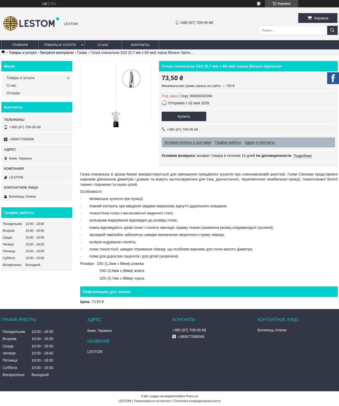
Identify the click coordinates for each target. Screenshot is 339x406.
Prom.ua (192, 396)
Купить (184, 116)
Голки (82, 52)
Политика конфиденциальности (197, 401)
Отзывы (13, 93)
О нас (103, 45)
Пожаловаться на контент (152, 401)
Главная (20, 45)
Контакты (140, 45)
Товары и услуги (60, 45)
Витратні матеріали (57, 52)
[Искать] (332, 30)
